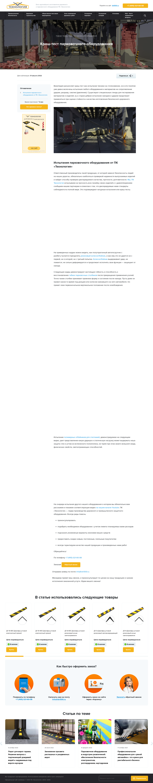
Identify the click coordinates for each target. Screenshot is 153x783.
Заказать (121, 697)
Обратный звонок (70, 565)
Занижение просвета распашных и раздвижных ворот (57, 754)
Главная (59, 36)
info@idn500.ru (82, 572)
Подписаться (139, 778)
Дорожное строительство (31, 14)
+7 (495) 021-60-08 (135, 6)
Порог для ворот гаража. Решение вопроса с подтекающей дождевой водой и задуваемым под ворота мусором (19, 757)
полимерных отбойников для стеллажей (82, 437)
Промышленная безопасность (13, 14)
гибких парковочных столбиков (83, 275)
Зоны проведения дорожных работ (70, 14)
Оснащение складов (102, 14)
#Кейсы (76, 52)
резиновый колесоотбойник (93, 256)
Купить (11, 650)
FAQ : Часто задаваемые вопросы (129, 15)
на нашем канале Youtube (107, 507)
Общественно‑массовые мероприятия (50, 14)
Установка (115, 13)
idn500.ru (115, 6)
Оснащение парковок (88, 14)
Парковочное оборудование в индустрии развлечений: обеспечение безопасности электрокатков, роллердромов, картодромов (94, 757)
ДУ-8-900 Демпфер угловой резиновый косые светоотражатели (75, 633)
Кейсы (65, 36)
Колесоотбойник (100, 259)
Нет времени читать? (34, 107)
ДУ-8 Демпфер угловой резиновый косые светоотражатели (131, 633)
